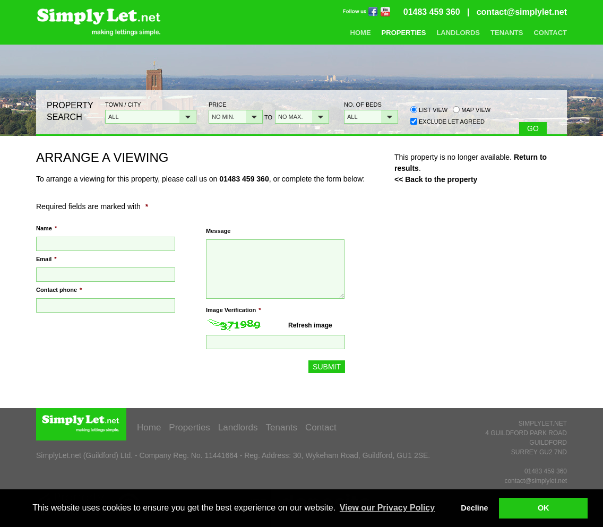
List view (428, 109)
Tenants (506, 33)
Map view (471, 109)
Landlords (458, 33)
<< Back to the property (435, 179)
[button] (150, 117)
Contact (550, 33)
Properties (404, 33)
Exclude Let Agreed (452, 121)
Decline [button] (474, 508)
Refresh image (310, 325)
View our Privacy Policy (387, 507)
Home (360, 33)
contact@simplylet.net (522, 11)
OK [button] (543, 508)
